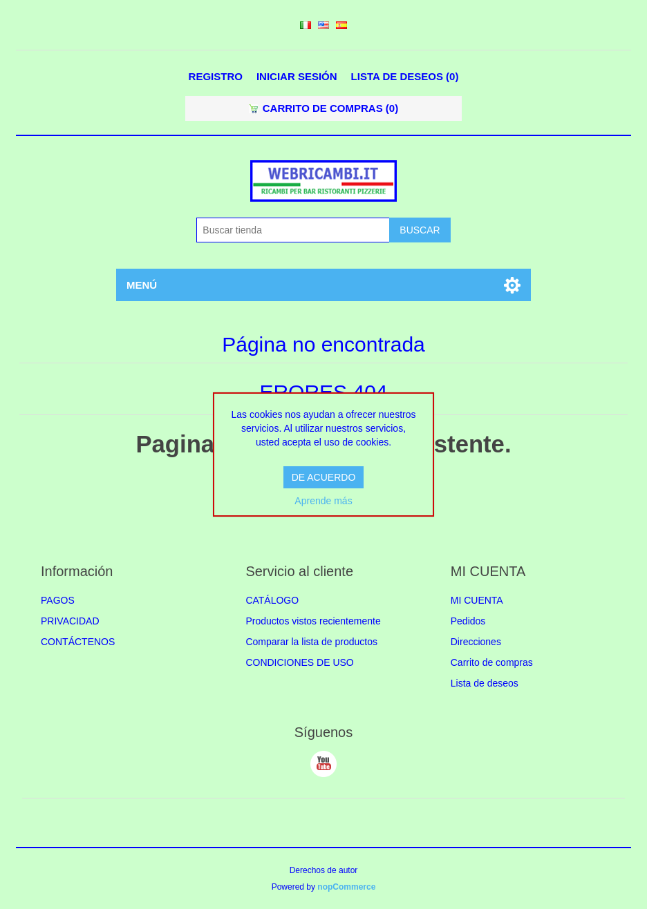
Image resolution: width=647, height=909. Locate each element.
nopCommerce (346, 887)
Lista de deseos (484, 683)
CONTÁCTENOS (78, 641)
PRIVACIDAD (70, 620)
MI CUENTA (477, 600)
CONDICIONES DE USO (299, 662)
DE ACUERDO (324, 477)
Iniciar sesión (296, 76)
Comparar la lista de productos (311, 641)
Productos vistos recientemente (312, 620)
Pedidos (468, 620)
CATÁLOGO (272, 600)
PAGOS (58, 600)
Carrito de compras (492, 662)
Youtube (323, 764)
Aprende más (323, 500)
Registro (216, 76)
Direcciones (476, 641)
